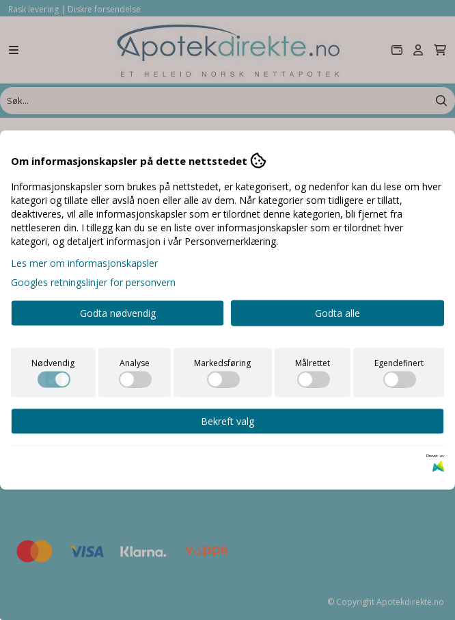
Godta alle (337, 313)
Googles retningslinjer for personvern (93, 282)
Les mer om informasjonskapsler (84, 263)
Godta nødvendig (118, 313)
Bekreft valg (227, 421)
